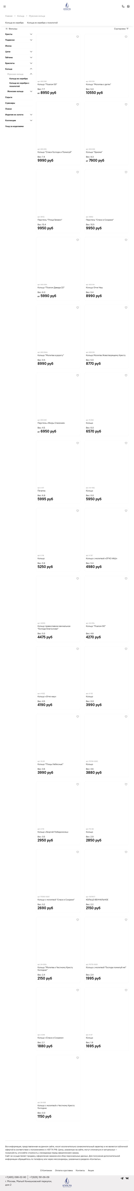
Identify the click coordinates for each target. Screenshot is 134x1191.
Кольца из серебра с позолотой (42, 22)
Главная (8, 16)
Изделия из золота (14, 114)
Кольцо (89, 423)
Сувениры (10, 103)
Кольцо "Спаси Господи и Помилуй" (55, 152)
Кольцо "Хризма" (94, 152)
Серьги (8, 97)
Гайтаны (9, 57)
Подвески (10, 40)
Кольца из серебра (14, 22)
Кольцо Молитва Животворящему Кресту (105, 355)
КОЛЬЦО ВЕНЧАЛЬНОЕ (97, 899)
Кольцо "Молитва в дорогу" (51, 355)
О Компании (46, 1170)
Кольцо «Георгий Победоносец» (53, 832)
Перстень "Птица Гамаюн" (50, 219)
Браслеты (10, 63)
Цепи (7, 51)
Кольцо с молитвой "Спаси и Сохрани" (56, 899)
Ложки (8, 108)
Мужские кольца (15, 74)
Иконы (8, 45)
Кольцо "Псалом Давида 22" (51, 287)
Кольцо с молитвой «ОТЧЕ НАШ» (101, 558)
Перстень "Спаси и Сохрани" (100, 219)
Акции (91, 1170)
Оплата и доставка (64, 1170)
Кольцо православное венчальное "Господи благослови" (54, 627)
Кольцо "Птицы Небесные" (50, 764)
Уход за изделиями (14, 126)
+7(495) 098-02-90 (15, 1177)
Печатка (41, 490)
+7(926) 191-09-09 (39, 1177)
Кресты (8, 34)
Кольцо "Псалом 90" (96, 626)
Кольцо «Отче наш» (47, 696)
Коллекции (10, 120)
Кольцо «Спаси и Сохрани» (51, 1037)
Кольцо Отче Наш (94, 287)
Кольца (20, 16)
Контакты (80, 1170)
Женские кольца (15, 91)
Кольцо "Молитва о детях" (98, 84)
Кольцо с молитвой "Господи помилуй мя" (106, 967)
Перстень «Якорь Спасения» (51, 423)
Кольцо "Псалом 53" (47, 84)
